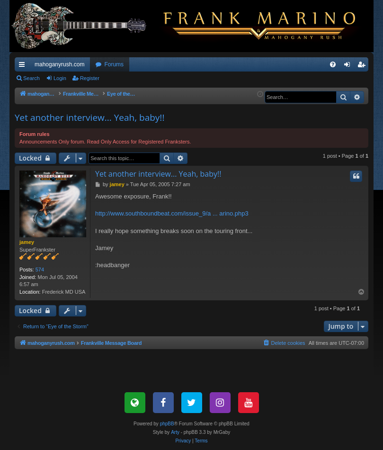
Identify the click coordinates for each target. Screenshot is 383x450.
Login (59, 78)
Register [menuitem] (363, 66)
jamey (26, 242)
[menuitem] (333, 64)
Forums (114, 64)
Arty (175, 432)
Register (89, 78)
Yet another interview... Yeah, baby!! (89, 117)
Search (31, 78)
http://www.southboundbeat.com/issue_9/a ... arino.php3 (172, 213)
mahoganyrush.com (59, 64)
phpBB (167, 423)
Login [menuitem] (349, 66)
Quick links (23, 66)
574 (40, 269)
